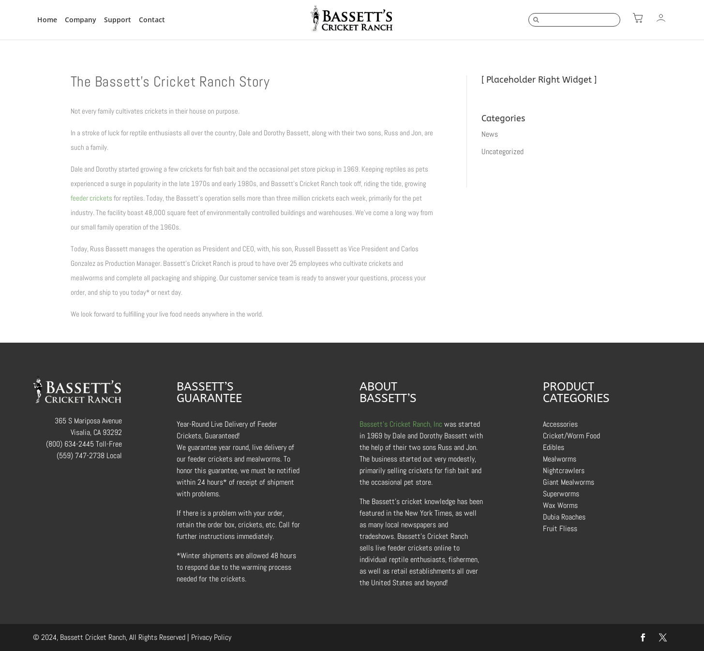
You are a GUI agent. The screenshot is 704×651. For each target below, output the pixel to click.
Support (117, 19)
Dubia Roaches (564, 517)
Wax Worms (560, 505)
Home (47, 19)
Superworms (561, 494)
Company (80, 19)
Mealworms (559, 459)
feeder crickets (91, 198)
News (489, 134)
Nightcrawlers (563, 470)
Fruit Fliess (560, 528)
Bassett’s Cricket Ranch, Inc (400, 424)
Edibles (553, 447)
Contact (152, 19)
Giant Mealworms (568, 482)
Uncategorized (502, 151)
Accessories (560, 424)
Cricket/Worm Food (571, 436)
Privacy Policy (211, 637)
